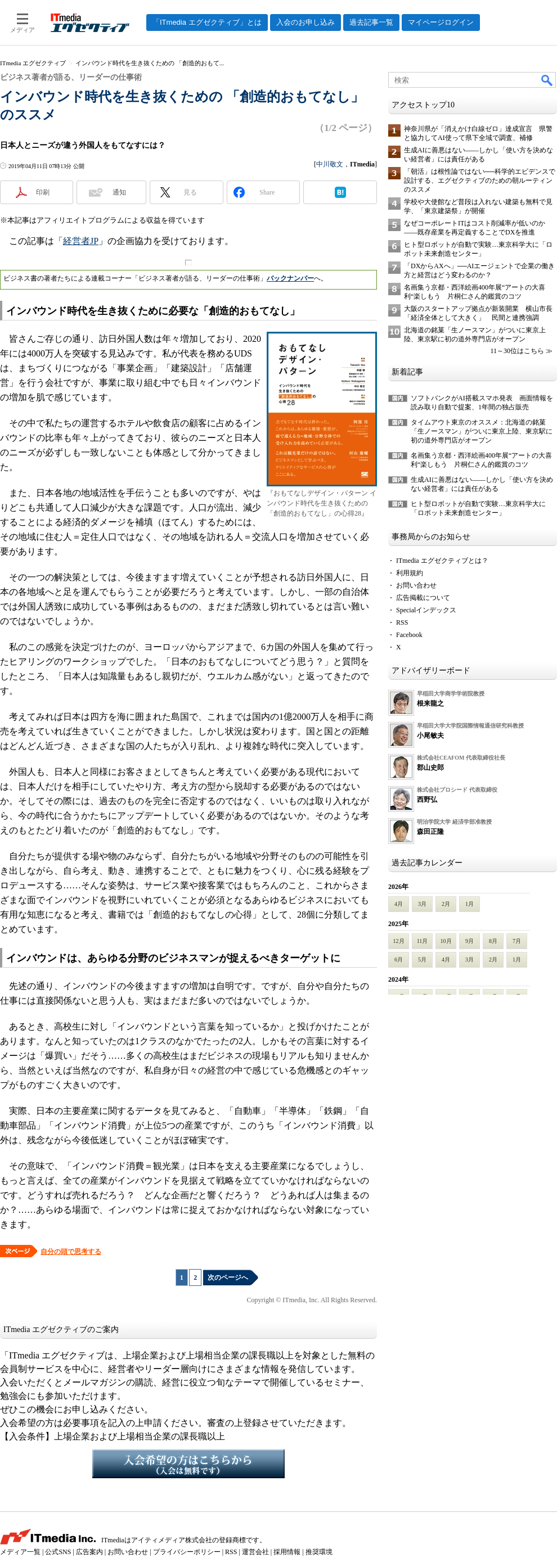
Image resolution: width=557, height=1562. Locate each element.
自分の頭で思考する (71, 1252)
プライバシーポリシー (187, 1552)
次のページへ (228, 1277)
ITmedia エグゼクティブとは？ (442, 561)
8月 (493, 941)
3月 (422, 904)
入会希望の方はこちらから (188, 1463)
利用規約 (409, 573)
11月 (422, 941)
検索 (547, 80)
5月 (422, 959)
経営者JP (80, 241)
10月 (446, 941)
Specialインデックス (426, 610)
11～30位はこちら (517, 351)
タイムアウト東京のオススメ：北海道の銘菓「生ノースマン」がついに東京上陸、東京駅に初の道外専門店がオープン (481, 431)
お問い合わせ (416, 585)
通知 (119, 192)
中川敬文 (329, 164)
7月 (517, 941)
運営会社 (255, 1552)
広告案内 (89, 1552)
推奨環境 (319, 1552)
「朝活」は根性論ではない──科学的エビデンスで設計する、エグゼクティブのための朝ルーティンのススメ (479, 180)
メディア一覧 (20, 1552)
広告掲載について (423, 598)
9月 (469, 941)
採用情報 (286, 1552)
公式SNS (58, 1552)
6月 (398, 959)
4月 (398, 904)
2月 (446, 904)
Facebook (409, 635)
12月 (399, 941)
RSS (402, 622)
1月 (469, 904)
